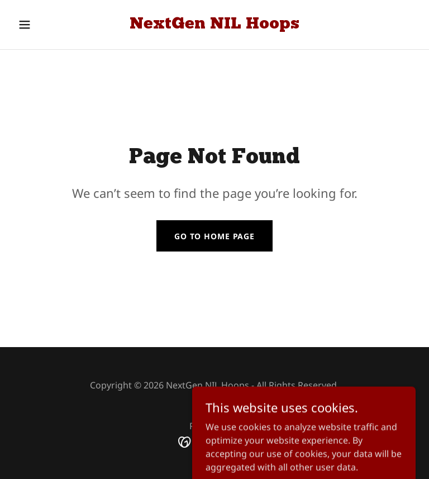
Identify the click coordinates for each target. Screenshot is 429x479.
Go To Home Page (214, 236)
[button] (43, 24)
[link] (214, 25)
